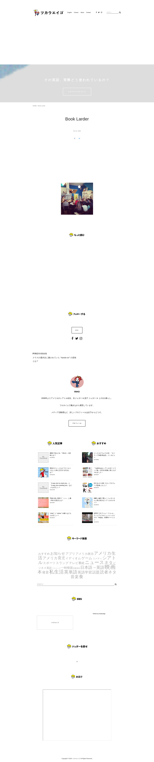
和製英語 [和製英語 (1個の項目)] (76, 568)
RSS (77, 330)
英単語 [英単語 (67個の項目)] (70, 572)
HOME (35, 106)
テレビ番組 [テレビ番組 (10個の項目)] (76, 563)
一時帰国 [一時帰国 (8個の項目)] (67, 567)
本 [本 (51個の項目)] (40, 572)
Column (76, 12)
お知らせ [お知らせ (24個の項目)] (57, 553)
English (69, 12)
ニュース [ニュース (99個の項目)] (94, 562)
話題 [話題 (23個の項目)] (96, 572)
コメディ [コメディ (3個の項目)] (97, 558)
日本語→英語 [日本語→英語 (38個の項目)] (92, 567)
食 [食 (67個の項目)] (81, 576)
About (82, 12)
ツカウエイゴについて (77, 91)
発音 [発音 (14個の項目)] (45, 572)
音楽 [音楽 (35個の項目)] (74, 577)
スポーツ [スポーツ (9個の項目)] (49, 563)
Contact (88, 12)
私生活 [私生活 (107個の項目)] (56, 571)
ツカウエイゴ (55, 622)
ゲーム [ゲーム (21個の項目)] (86, 558)
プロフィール (77, 423)
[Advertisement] (77, 39)
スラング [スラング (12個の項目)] (62, 563)
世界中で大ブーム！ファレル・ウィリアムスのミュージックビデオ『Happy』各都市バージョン (105, 517)
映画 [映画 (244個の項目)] (110, 567)
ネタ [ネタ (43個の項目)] (108, 562)
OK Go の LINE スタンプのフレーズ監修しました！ (105, 485)
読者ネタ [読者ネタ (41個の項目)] (108, 572)
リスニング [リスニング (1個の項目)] (56, 568)
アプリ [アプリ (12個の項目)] (70, 553)
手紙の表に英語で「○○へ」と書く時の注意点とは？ (61, 500)
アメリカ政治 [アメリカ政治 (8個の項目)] (84, 553)
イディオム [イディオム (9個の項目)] (73, 558)
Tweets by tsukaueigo (99, 613)
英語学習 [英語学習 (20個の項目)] (85, 572)
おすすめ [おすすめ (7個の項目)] (44, 553)
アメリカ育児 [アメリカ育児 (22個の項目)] (54, 558)
